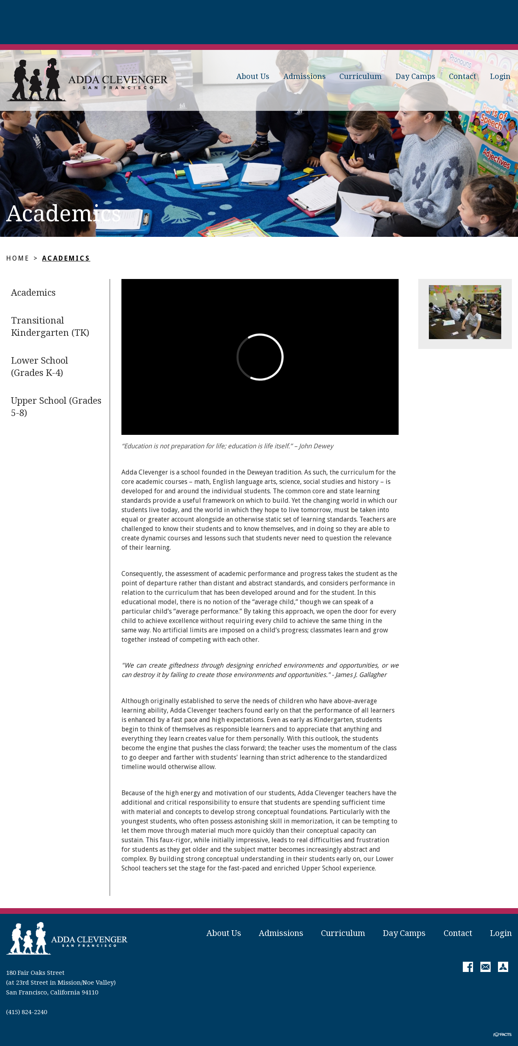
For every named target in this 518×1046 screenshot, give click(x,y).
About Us (252, 76)
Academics (66, 258)
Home (18, 258)
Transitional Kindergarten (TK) (50, 326)
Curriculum (360, 76)
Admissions (304, 76)
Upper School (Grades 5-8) (56, 407)
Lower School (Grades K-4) (39, 366)
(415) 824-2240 (26, 1012)
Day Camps (415, 76)
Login (500, 76)
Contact (462, 76)
